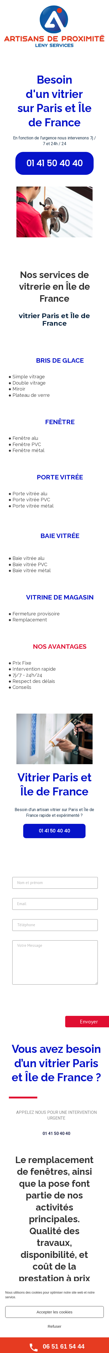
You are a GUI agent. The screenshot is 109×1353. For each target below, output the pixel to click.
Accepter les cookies (54, 1312)
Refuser (55, 1326)
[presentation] (52, 1002)
